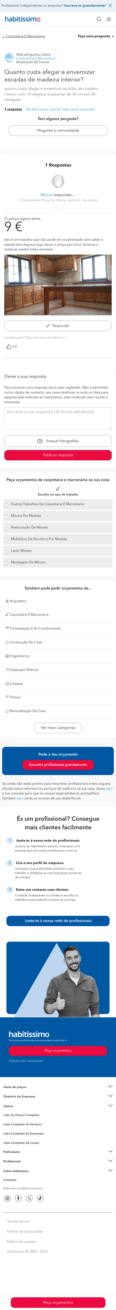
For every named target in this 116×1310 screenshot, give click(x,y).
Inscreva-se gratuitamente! (85, 6)
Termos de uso (18, 1221)
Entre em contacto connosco (23, 1188)
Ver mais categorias (58, 728)
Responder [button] (58, 326)
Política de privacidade (25, 1231)
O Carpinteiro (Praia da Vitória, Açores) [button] (49, 200)
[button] (58, 1087)
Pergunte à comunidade (58, 131)
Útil (11, 346)
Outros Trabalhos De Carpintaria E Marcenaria (47, 504)
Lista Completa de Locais (21, 1142)
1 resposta (13, 109)
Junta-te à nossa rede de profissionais (58, 921)
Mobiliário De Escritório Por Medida (39, 539)
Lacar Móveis (21, 551)
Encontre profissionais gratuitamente (58, 765)
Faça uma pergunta (94, 36)
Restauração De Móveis (29, 527)
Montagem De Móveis (28, 562)
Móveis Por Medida (26, 516)
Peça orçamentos (58, 1303)
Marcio (46, 195)
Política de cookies (21, 1242)
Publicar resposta (58, 455)
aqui (109, 789)
